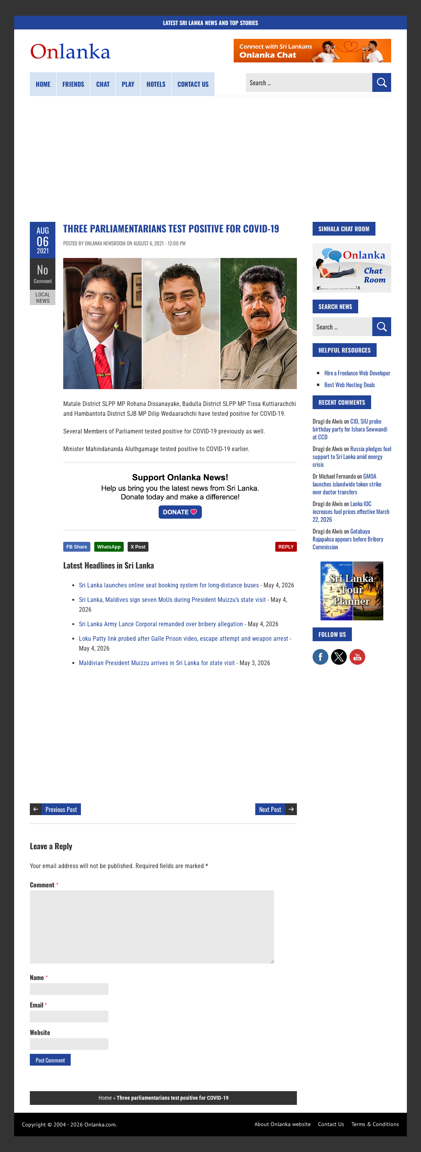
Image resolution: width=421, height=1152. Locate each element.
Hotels (155, 84)
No (42, 269)
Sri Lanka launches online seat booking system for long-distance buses (169, 585)
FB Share (76, 547)
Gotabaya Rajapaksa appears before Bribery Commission (348, 539)
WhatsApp (109, 547)
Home (43, 84)
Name (39, 977)
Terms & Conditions (375, 1124)
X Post (138, 547)
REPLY (286, 547)
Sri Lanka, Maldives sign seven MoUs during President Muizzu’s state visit (172, 599)
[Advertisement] (210, 159)
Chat (103, 84)
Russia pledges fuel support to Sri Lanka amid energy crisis (352, 456)
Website (40, 1032)
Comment (43, 281)
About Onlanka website (282, 1124)
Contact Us (331, 1124)
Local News (42, 297)
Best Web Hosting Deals (349, 384)
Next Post (270, 809)
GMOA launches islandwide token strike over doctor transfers (347, 484)
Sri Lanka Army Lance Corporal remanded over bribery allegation (161, 624)
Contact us (193, 84)
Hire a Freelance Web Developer (357, 372)
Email (38, 1004)
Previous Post (61, 809)
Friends (73, 84)
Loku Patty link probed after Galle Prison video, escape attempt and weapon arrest (183, 638)
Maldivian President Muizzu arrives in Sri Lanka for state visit (157, 663)
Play (128, 84)
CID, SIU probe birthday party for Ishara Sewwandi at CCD (350, 429)
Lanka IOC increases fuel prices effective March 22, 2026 (351, 511)
